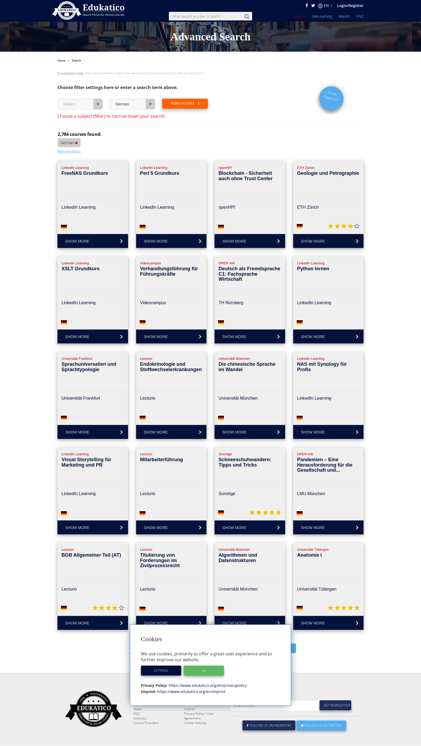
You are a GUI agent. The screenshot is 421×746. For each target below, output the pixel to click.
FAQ (360, 16)
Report (344, 16)
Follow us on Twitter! (321, 738)
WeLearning (322, 16)
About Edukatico (196, 708)
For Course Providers (199, 717)
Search (300, 16)
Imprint (189, 722)
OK (204, 670)
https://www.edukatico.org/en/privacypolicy (207, 685)
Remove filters (69, 151)
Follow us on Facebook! (269, 738)
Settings (161, 670)
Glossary (139, 731)
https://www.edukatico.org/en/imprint (191, 691)
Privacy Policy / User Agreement (199, 728)
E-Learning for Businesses (203, 713)
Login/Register (350, 5)
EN (325, 5)
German (135, 104)
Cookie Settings (195, 735)
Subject (83, 104)
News (137, 722)
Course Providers (146, 735)
